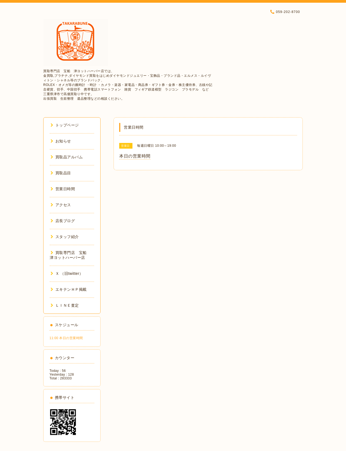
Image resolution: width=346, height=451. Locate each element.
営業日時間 (63, 189)
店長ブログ (63, 221)
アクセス (61, 205)
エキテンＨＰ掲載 (69, 289)
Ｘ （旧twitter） (67, 273)
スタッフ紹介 (65, 237)
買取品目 (61, 173)
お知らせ (61, 141)
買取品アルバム (67, 157)
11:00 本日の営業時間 (66, 338)
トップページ (65, 125)
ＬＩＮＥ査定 (65, 305)
